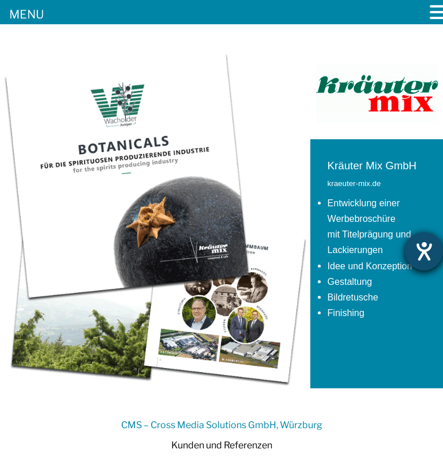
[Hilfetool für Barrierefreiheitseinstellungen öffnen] (424, 251)
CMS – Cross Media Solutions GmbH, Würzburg (221, 425)
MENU (26, 14)
